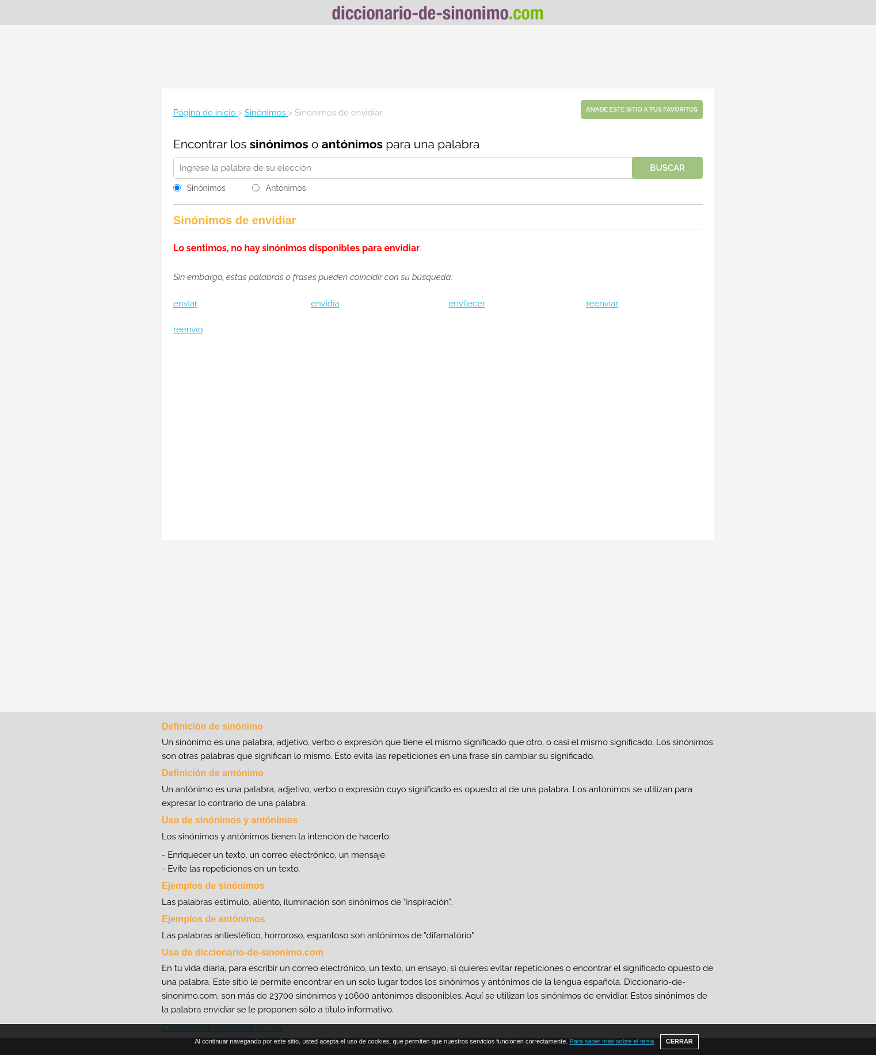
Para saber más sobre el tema (611, 1041)
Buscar (667, 168)
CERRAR (679, 1041)
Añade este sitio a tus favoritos (642, 109)
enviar (185, 303)
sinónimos (279, 144)
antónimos (352, 144)
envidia (325, 303)
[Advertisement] (438, 57)
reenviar (602, 303)
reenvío (188, 329)
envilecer (466, 303)
